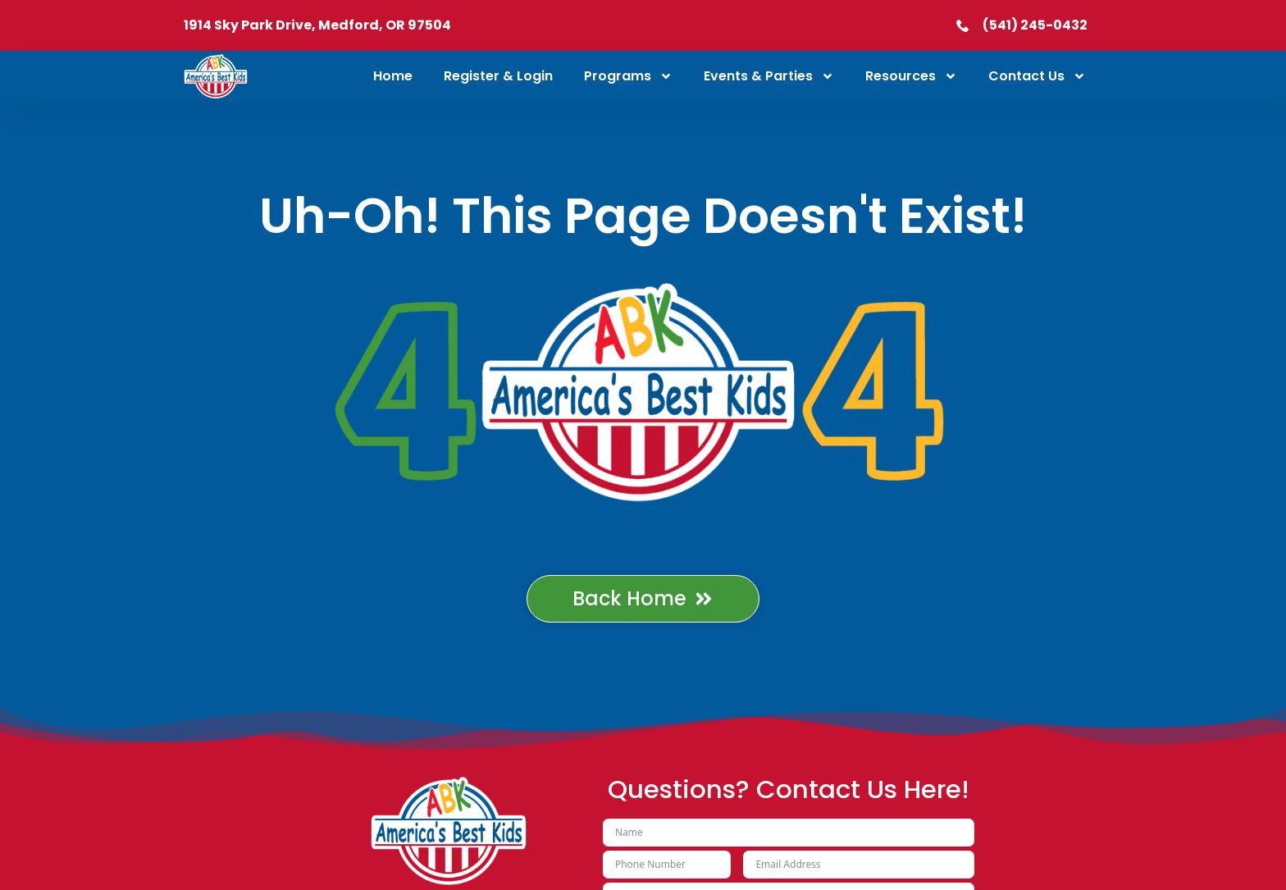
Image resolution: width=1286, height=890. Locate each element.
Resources (911, 76)
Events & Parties (769, 76)
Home (393, 75)
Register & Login (498, 75)
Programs (628, 76)
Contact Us (1037, 76)
